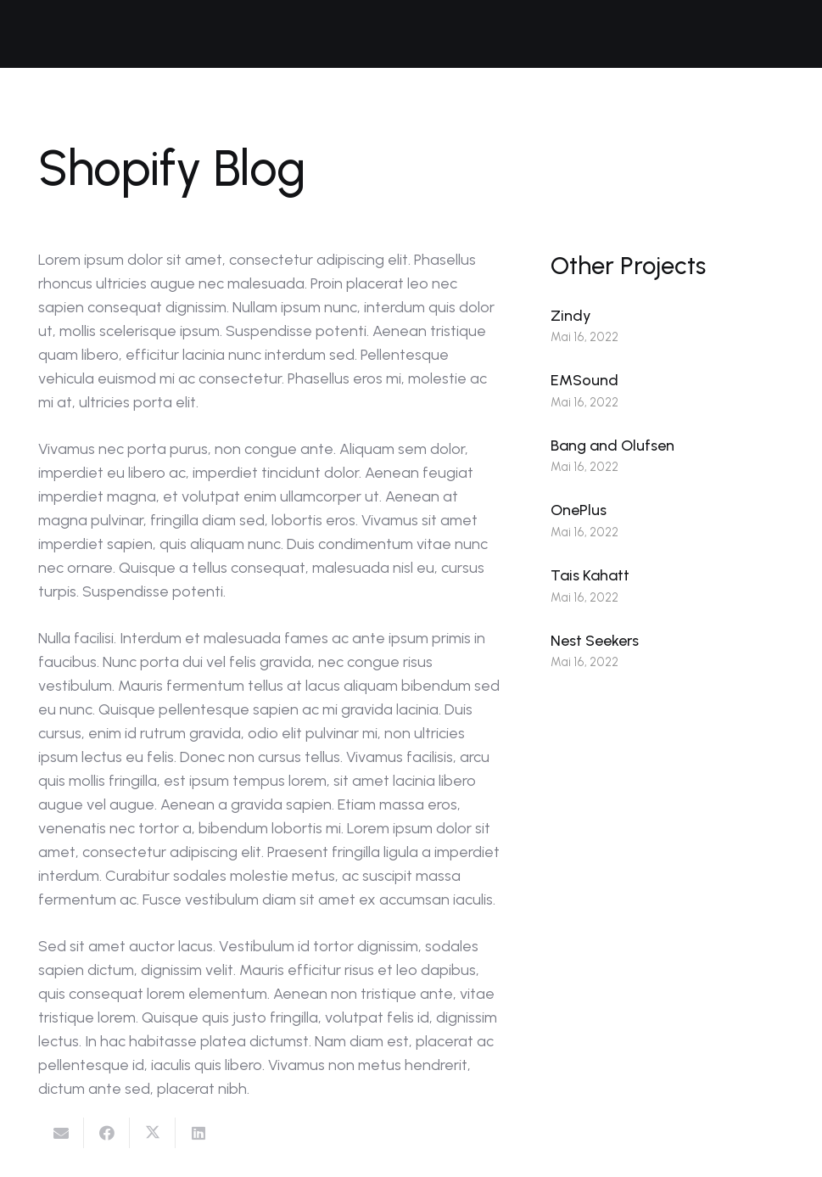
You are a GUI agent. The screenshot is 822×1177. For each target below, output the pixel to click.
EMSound (584, 380)
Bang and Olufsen (612, 445)
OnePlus (579, 510)
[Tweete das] (153, 1133)
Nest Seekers (595, 640)
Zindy (571, 315)
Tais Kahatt (590, 575)
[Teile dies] (107, 1133)
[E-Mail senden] (61, 1133)
